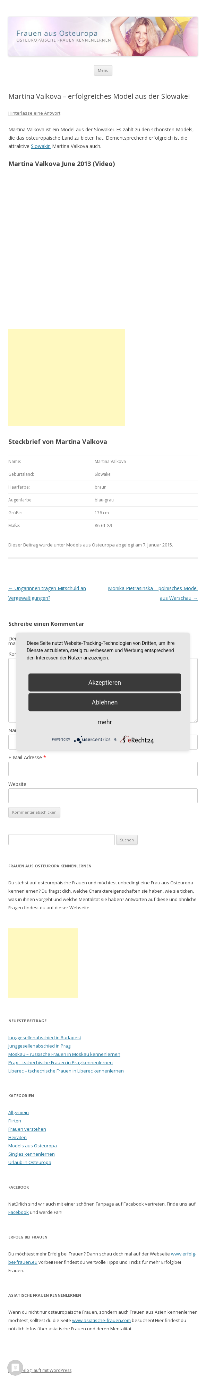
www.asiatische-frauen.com (101, 1320)
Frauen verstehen (27, 1129)
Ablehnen (105, 702)
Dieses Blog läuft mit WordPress (39, 1370)
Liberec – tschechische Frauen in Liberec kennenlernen (66, 1071)
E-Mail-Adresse (27, 757)
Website (17, 784)
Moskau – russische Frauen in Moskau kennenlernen (64, 1054)
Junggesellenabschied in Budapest (44, 1037)
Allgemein (18, 1112)
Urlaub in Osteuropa (29, 1162)
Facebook (18, 1212)
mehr (104, 721)
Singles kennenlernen (31, 1154)
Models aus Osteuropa (90, 545)
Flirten (14, 1121)
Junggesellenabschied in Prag (39, 1046)
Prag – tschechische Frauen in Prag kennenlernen (60, 1062)
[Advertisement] (66, 377)
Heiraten (17, 1137)
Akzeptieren (104, 682)
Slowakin (41, 146)
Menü (103, 70)
